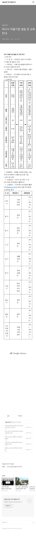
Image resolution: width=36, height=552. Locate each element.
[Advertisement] (18, 353)
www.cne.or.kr (12, 187)
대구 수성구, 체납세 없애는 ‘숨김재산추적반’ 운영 (14, 432)
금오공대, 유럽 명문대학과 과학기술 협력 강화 (13, 443)
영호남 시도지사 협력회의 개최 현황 (13, 448)
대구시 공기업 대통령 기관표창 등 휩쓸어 (13, 437)
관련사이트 (4, 522)
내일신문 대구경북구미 (9, 2)
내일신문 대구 (8, 422)
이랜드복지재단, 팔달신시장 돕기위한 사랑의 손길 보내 (14, 426)
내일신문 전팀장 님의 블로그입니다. (13, 502)
